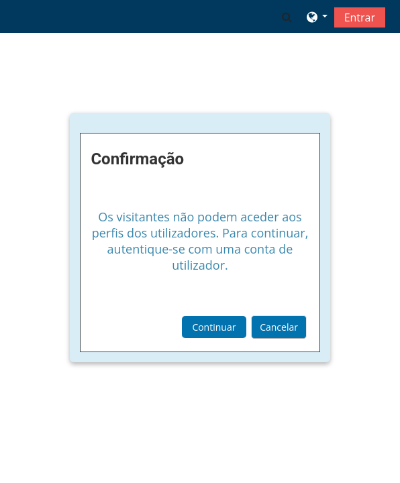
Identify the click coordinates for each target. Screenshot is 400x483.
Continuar (214, 327)
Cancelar (279, 327)
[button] (286, 17)
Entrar (359, 17)
